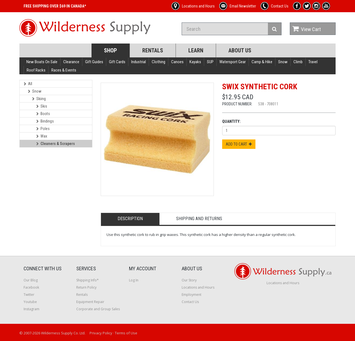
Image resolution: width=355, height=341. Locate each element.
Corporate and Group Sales (98, 309)
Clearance (71, 61)
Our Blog (31, 280)
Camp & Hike (262, 61)
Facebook (31, 287)
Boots (43, 113)
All (28, 84)
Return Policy (86, 287)
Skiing (39, 98)
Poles (43, 128)
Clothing (158, 61)
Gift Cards (117, 61)
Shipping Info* (87, 280)
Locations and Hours (198, 287)
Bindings (45, 121)
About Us (240, 50)
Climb (298, 61)
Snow (283, 61)
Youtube (30, 301)
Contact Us (190, 301)
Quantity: (231, 121)
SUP (210, 61)
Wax (41, 136)
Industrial (138, 61)
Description (130, 218)
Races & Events (63, 70)
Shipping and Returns (199, 218)
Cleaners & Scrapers (55, 143)
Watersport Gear (232, 61)
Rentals (152, 50)
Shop (110, 50)
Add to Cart (239, 144)
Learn (195, 50)
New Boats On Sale (41, 61)
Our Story (189, 280)
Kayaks (195, 61)
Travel (313, 61)
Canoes (177, 61)
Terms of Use (126, 332)
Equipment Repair (90, 301)
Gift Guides (94, 61)
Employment (191, 294)
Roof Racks (36, 70)
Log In (133, 280)
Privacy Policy (101, 332)
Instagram (31, 309)
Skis (41, 106)
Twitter (29, 294)
